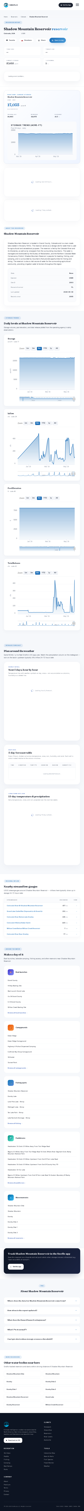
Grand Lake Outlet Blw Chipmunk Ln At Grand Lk (24, 911)
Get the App (66, 5)
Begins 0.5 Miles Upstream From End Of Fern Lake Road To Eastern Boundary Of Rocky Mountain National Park (39, 1176)
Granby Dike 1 (12, 1227)
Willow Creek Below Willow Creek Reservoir (23, 928)
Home (6, 17)
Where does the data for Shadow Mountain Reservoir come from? (36, 1301)
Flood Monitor (49, 1463)
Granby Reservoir (13, 1405)
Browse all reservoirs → (16, 1238)
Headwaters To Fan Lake (16, 1170)
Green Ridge (12, 1036)
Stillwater (11, 1057)
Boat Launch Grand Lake (16, 991)
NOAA (66, 1506)
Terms (6, 1488)
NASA (75, 1506)
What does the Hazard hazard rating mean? (26, 1320)
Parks (6, 1469)
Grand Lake (49, 1397)
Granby (10, 1216)
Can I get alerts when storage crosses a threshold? (30, 1339)
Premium (7, 1485)
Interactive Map (49, 1453)
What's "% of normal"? (17, 1330)
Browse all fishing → (15, 1123)
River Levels (48, 1437)
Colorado (23, 17)
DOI (79, 1506)
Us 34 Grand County (15, 996)
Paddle (6, 1456)
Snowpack (47, 1427)
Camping (7, 1463)
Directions (26, 40)
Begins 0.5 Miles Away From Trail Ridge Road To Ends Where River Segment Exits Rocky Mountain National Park (39, 1153)
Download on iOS (13, 1440)
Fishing (6, 1459)
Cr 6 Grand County (14, 1002)
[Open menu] (77, 5)
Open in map (57, 40)
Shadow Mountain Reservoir (18, 1091)
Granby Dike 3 (13, 1232)
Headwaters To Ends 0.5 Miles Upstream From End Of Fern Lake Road (33, 1159)
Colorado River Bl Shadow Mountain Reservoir (25, 905)
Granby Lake (12, 1096)
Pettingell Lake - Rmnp (16, 1107)
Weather (47, 1466)
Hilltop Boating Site (14, 986)
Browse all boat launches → (18, 1013)
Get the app (15, 1266)
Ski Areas (7, 1453)
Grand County (12, 980)
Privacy (6, 1491)
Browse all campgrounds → (18, 1068)
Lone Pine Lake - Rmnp (16, 1102)
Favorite (10, 40)
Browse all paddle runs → (17, 1183)
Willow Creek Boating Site (17, 1007)
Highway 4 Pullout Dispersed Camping (22, 1046)
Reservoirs (14, 17)
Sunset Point (12, 1062)
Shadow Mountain (14, 1211)
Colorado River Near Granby (17, 934)
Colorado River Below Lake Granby (20, 917)
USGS (61, 1506)
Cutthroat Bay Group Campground (20, 1052)
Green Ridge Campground (17, 1041)
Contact (6, 1494)
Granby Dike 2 (13, 1222)
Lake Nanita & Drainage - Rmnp (19, 1118)
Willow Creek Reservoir (54, 1405)
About (6, 1481)
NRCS (70, 1506)
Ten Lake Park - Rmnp (15, 1112)
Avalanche (47, 1440)
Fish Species (48, 1459)
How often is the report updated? (22, 1310)
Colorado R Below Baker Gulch (18, 923)
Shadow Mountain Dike (16, 1206)
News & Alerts (49, 1456)
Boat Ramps (8, 1466)
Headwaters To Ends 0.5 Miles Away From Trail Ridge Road (29, 1146)
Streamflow (48, 1430)
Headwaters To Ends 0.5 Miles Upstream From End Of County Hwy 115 (33, 1164)
